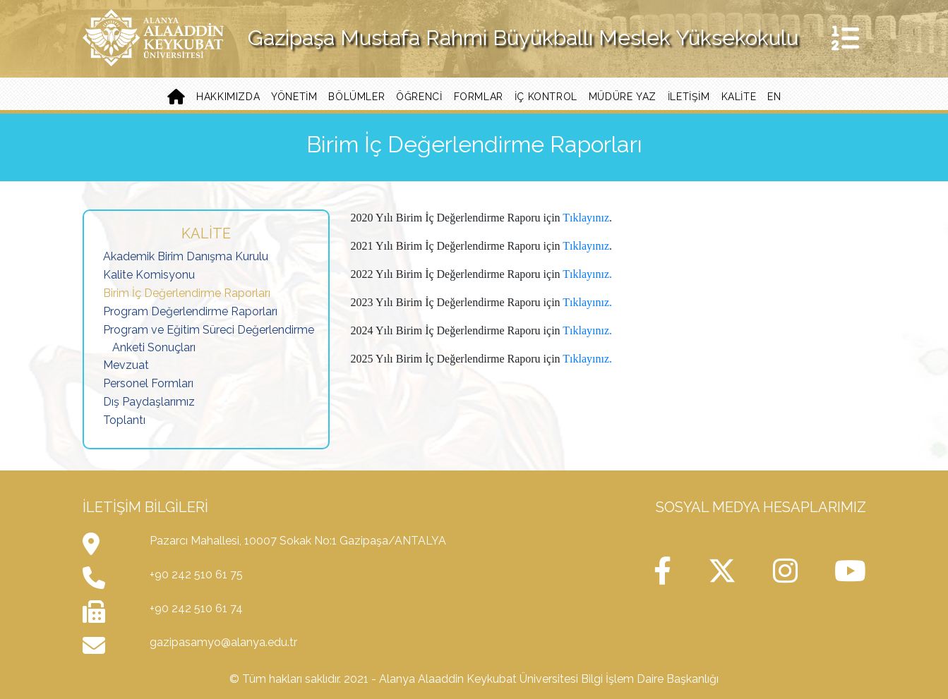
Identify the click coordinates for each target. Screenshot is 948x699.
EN (774, 96)
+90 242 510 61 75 (196, 574)
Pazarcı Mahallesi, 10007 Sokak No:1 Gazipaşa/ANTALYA (298, 540)
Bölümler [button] (356, 96)
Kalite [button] (739, 96)
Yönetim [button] (294, 96)
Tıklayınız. (587, 274)
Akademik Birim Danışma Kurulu (185, 256)
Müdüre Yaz (622, 96)
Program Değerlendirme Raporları (190, 311)
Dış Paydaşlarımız (149, 401)
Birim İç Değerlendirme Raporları (186, 293)
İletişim (689, 96)
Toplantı (124, 420)
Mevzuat (126, 365)
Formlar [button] (478, 96)
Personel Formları (148, 383)
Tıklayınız (586, 218)
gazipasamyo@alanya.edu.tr (223, 642)
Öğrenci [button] (419, 96)
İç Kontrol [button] (546, 96)
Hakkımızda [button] (228, 96)
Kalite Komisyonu (149, 274)
